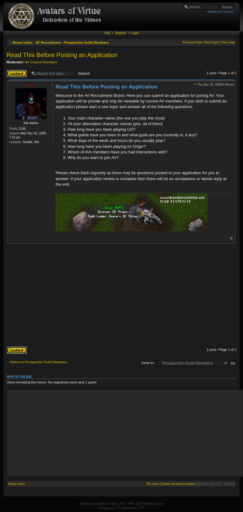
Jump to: (147, 363)
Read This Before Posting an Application (62, 55)
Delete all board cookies (178, 484)
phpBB (101, 503)
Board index (23, 42)
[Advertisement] (121, 295)
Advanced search (220, 11)
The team (152, 484)
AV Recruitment (48, 42)
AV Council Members (41, 62)
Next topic (211, 42)
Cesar (30, 85)
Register (121, 33)
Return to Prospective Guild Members (38, 362)
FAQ (107, 33)
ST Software (124, 508)
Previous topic (192, 42)
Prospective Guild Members (86, 42)
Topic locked (17, 74)
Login (135, 33)
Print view (228, 42)
